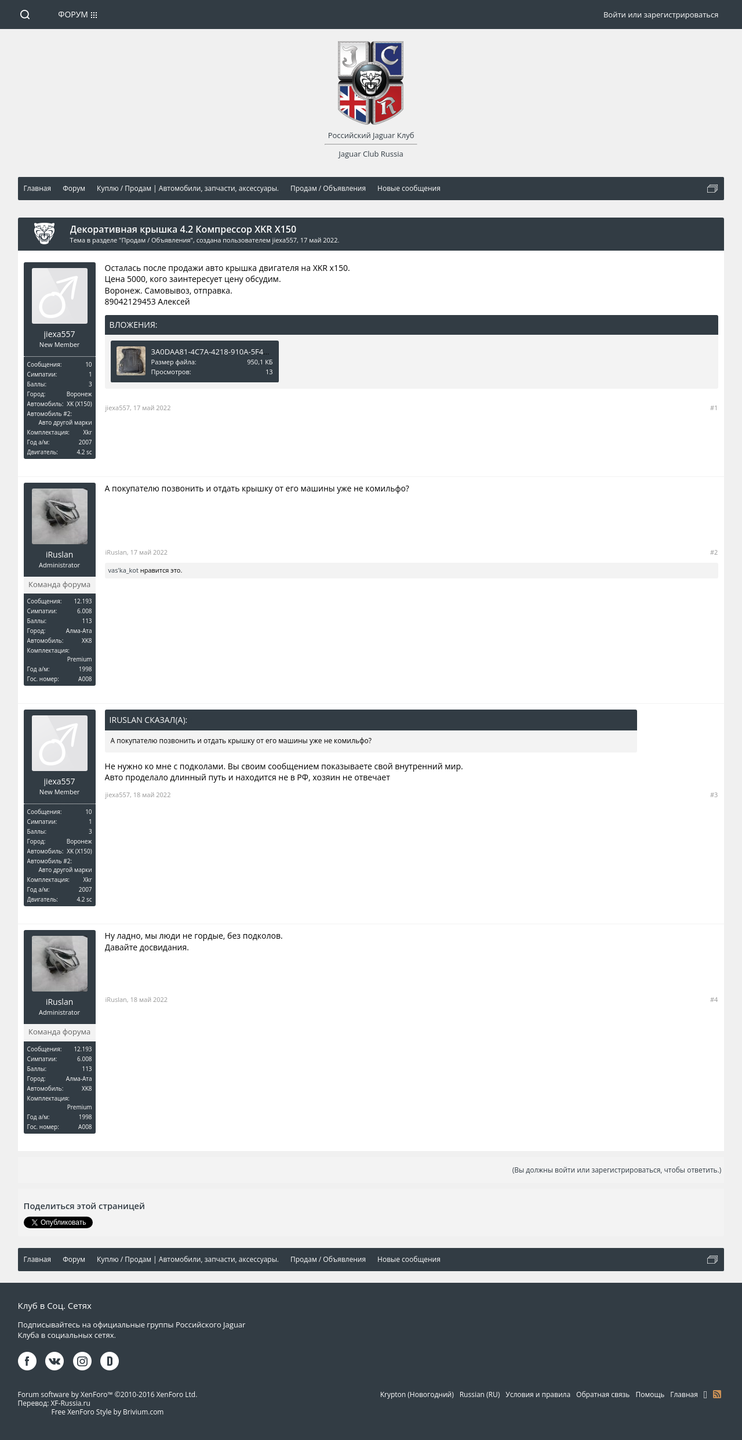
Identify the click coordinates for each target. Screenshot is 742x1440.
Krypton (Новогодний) (417, 1394)
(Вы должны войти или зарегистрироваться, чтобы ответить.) (617, 1170)
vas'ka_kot (123, 570)
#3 (714, 794)
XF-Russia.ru (70, 1403)
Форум (73, 14)
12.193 (83, 601)
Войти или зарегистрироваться (660, 14)
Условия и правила (537, 1394)
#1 (714, 407)
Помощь (649, 1394)
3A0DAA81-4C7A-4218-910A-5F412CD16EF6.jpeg (235, 351)
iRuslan (59, 554)
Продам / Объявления (155, 240)
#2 (714, 552)
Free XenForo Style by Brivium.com (107, 1412)
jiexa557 (284, 240)
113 (87, 621)
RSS (717, 1394)
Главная (684, 1394)
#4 (714, 999)
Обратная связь (603, 1394)
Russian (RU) (480, 1394)
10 (88, 364)
